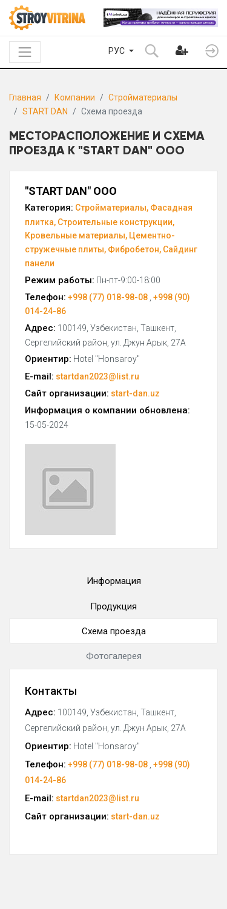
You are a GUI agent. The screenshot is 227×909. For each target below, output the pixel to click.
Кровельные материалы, (76, 235)
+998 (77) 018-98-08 (109, 297)
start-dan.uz (135, 393)
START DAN (45, 111)
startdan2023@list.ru (97, 376)
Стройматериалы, (111, 207)
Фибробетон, (134, 249)
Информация (114, 581)
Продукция (113, 606)
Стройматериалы (142, 97)
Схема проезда (114, 631)
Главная (25, 97)
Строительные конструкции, (116, 222)
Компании (74, 97)
